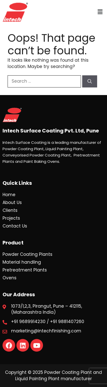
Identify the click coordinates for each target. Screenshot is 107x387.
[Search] (89, 81)
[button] (100, 12)
